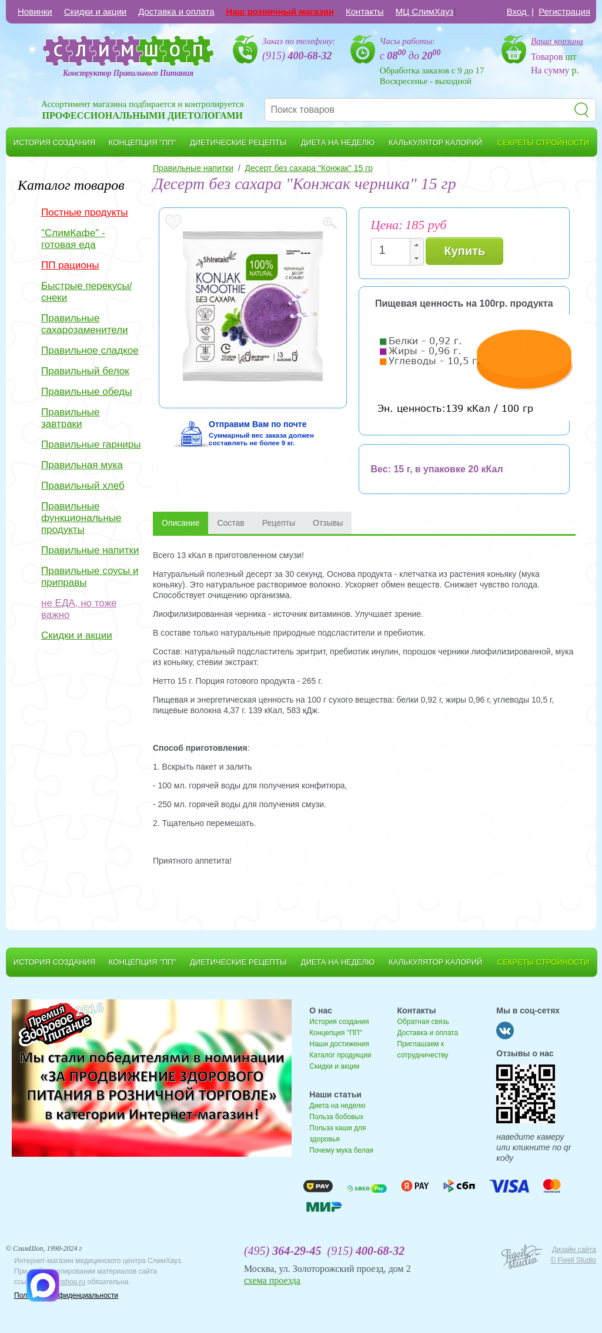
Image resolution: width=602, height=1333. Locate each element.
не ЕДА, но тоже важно (78, 608)
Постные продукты (84, 212)
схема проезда (272, 1280)
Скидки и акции (95, 11)
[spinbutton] (394, 250)
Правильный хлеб (83, 485)
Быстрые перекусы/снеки (86, 291)
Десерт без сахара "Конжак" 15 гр (309, 168)
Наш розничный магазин (280, 11)
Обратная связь (423, 1022)
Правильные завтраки (70, 418)
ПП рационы (70, 265)
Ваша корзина (557, 41)
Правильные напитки (90, 550)
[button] (416, 245)
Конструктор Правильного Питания (128, 73)
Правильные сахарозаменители (84, 324)
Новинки (35, 11)
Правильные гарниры (91, 444)
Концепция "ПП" (335, 1033)
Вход (518, 11)
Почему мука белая (341, 1150)
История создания (339, 1022)
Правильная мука (82, 465)
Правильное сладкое (90, 350)
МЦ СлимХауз (425, 11)
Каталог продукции (340, 1055)
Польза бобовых (336, 1117)
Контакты (365, 11)
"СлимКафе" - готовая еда (73, 238)
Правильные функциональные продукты (81, 518)
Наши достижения (339, 1044)
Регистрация (564, 11)
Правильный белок (85, 371)
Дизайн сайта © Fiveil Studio (573, 1254)
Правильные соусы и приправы (89, 576)
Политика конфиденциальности (66, 1295)
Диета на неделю (337, 1106)
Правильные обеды (86, 391)
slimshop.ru (67, 1282)
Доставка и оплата (176, 11)
